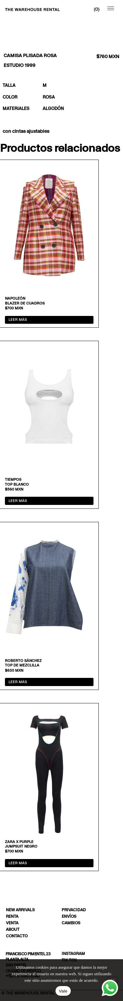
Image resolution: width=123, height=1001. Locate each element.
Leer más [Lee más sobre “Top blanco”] (18, 500)
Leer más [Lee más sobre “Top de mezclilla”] (18, 682)
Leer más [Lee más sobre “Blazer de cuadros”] (18, 319)
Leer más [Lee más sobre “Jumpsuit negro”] (18, 863)
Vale (63, 991)
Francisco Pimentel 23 (28, 953)
